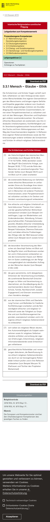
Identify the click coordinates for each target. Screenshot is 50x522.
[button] (12, 58)
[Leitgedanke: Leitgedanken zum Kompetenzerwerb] (20, 32)
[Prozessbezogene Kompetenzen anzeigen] (18, 36)
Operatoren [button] (9, 62)
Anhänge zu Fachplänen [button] (14, 65)
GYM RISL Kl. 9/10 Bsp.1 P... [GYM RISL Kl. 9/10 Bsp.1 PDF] (15, 406)
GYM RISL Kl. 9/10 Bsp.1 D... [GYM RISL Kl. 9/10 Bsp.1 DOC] (16, 403)
